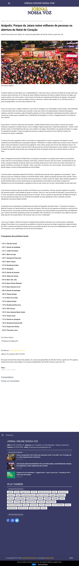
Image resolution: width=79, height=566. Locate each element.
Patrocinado (34, 505)
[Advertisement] (39, 541)
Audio (54, 492)
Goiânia (17, 501)
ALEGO (17, 492)
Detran (40, 498)
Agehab (10, 492)
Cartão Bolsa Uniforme (28, 495)
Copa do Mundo (20, 498)
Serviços (43, 508)
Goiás (8, 370)
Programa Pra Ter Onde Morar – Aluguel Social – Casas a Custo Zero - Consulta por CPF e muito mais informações (43, 473)
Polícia (42, 505)
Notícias (11, 21)
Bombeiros (11, 495)
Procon (68, 505)
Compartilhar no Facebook (8, 520)
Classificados (61, 495)
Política (48, 505)
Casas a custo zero (42, 495)
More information (43, 564)
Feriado (10, 501)
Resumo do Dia (23, 508)
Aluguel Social (25, 492)
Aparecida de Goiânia (45, 492)
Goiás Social (41, 501)
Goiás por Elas (31, 501)
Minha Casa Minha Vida (14, 505)
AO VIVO (34, 492)
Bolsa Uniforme (63, 492)
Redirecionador (12, 508)
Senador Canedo (34, 508)
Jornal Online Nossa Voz (17, 350)
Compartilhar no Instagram (12, 520)
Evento (62, 498)
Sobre (71, 558)
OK (34, 564)
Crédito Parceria (31, 498)
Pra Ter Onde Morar (58, 505)
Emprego (55, 498)
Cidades (3, 370)
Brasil (18, 495)
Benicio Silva (50, 558)
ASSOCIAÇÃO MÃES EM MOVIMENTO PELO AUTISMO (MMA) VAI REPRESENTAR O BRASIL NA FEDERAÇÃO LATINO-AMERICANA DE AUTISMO (44, 465)
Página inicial (4, 21)
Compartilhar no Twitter (17, 520)
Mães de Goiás (51, 501)
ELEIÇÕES (47, 498)
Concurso (10, 498)
